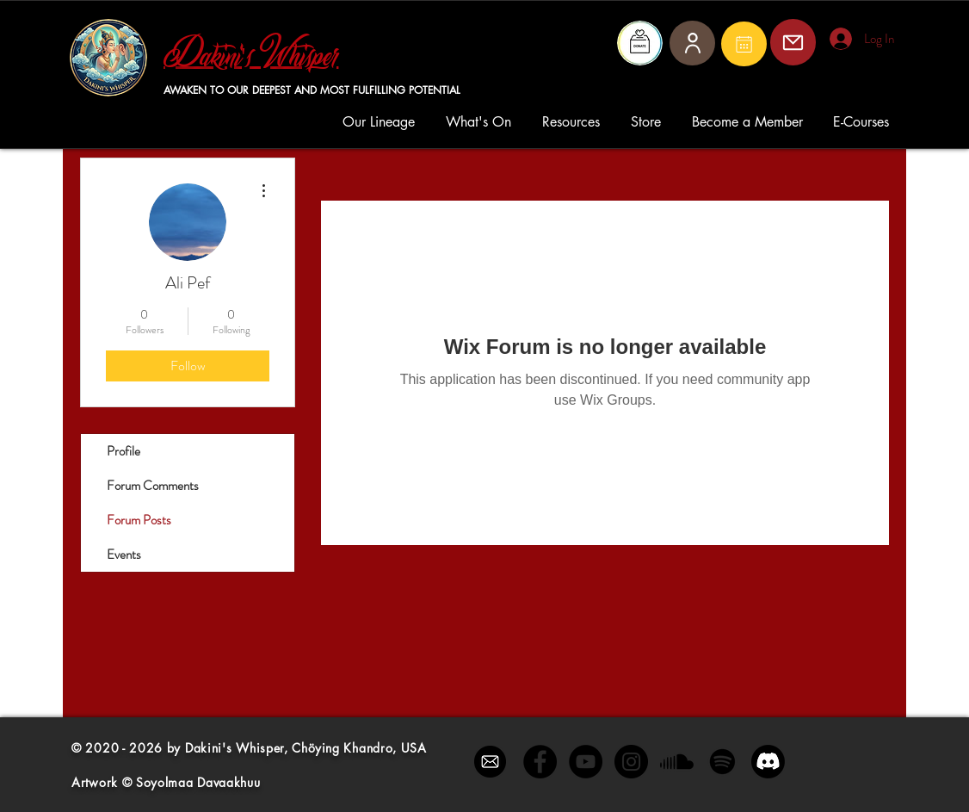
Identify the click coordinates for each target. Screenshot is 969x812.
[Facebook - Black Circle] (540, 761)
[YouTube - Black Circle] (585, 761)
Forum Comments (153, 485)
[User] (692, 43)
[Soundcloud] (677, 761)
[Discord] (768, 761)
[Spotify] (722, 761)
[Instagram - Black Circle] (631, 761)
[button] (381, 122)
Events (124, 554)
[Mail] (744, 44)
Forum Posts (139, 520)
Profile (123, 451)
